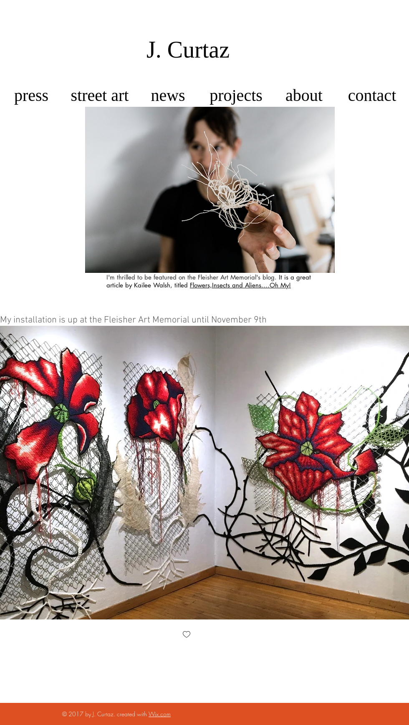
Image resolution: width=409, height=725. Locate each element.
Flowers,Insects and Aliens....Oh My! (240, 285)
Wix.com (160, 714)
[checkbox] (187, 635)
